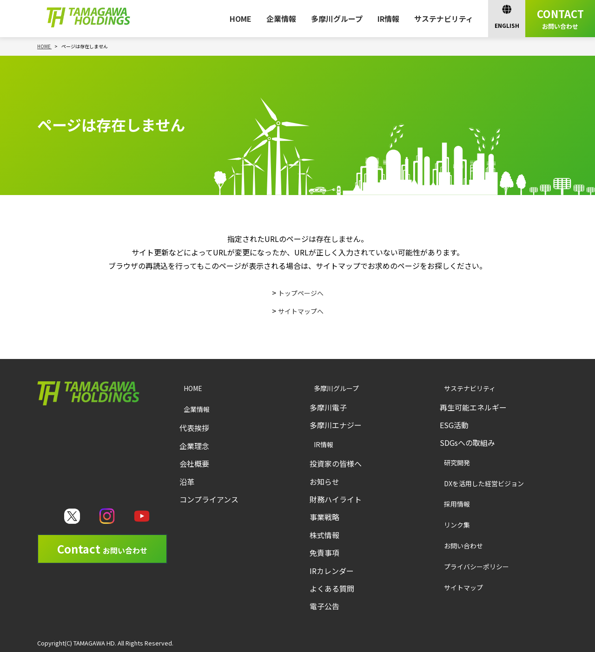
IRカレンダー (332, 570)
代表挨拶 (194, 427)
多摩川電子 (328, 407)
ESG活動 (454, 424)
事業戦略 (324, 516)
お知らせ (324, 481)
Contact (102, 549)
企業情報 (281, 18)
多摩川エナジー (336, 424)
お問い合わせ (453, 545)
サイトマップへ (301, 310)
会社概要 (194, 463)
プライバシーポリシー (467, 566)
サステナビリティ (443, 18)
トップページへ (301, 292)
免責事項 (324, 552)
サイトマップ (453, 587)
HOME (240, 18)
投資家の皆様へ (336, 463)
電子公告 (324, 606)
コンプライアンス (208, 499)
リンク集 (446, 524)
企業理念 (194, 445)
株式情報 (324, 535)
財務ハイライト (336, 499)
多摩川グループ (337, 18)
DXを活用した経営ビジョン (475, 483)
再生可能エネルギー (473, 407)
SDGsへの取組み (467, 442)
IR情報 (388, 18)
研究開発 (446, 462)
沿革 (186, 481)
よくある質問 (332, 588)
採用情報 (446, 504)
